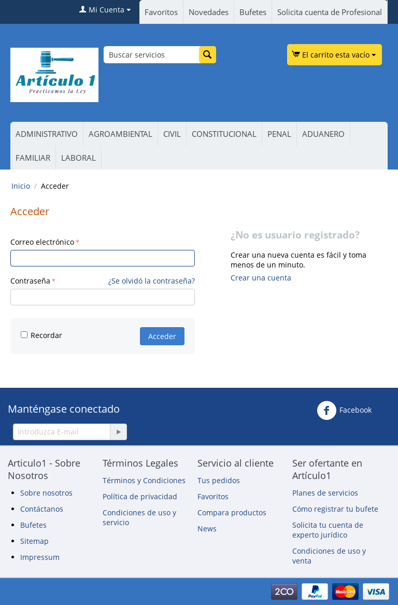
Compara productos (231, 512)
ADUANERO (323, 134)
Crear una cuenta (261, 278)
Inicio (20, 186)
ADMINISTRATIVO (47, 134)
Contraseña (30, 281)
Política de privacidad (140, 496)
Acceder (162, 336)
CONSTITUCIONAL (224, 134)
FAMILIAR (33, 157)
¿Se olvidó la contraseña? (151, 281)
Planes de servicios (325, 493)
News (207, 528)
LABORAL (78, 157)
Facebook (344, 410)
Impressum (40, 557)
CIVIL (172, 134)
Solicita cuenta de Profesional (329, 12)
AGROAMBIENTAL (120, 134)
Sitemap (34, 541)
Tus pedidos (218, 480)
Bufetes (252, 12)
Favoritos (161, 12)
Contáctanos (41, 509)
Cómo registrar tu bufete (335, 509)
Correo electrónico (42, 242)
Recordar (41, 335)
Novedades (209, 12)
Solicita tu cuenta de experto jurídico (327, 530)
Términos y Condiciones (144, 480)
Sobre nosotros (46, 493)
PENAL (279, 134)
